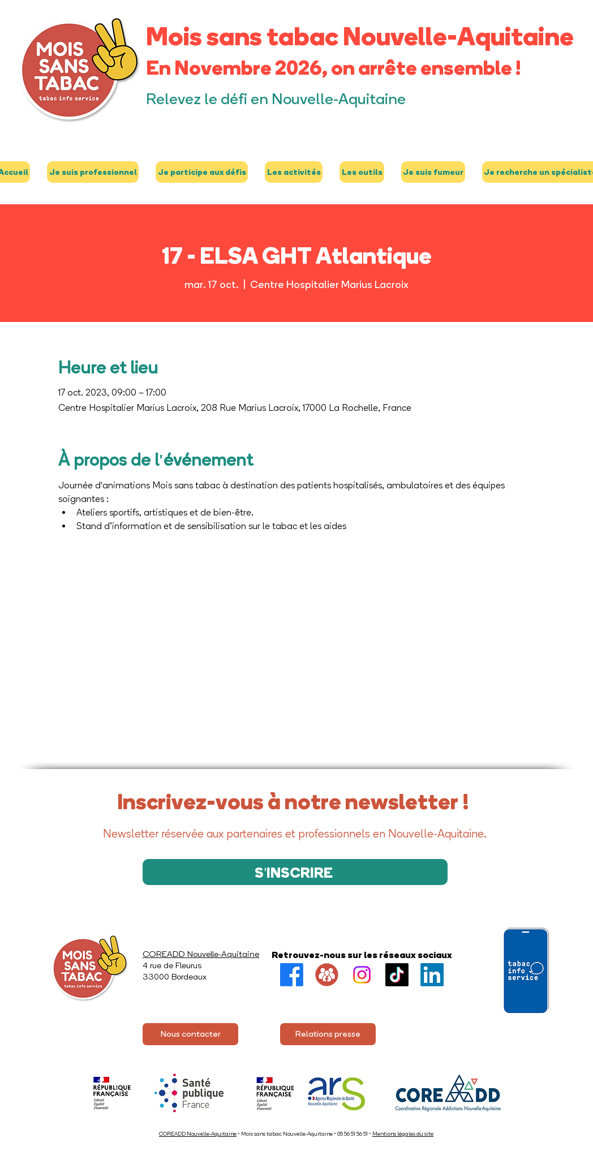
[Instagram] (361, 974)
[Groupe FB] (326, 974)
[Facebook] (291, 974)
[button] (93, 172)
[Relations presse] (328, 1034)
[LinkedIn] (432, 974)
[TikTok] (397, 974)
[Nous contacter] (190, 1034)
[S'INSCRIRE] (295, 872)
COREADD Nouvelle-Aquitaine (198, 1133)
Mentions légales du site (402, 1133)
